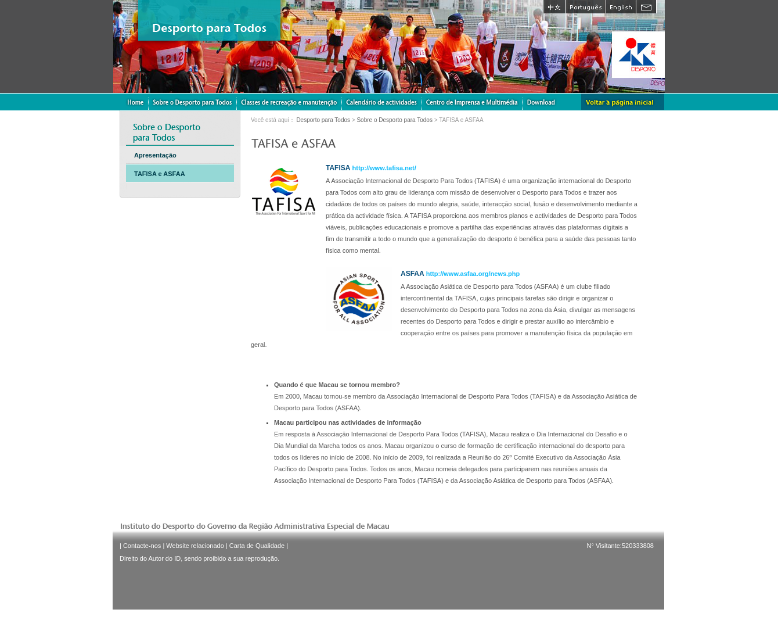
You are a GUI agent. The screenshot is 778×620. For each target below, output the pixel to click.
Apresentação (155, 155)
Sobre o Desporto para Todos (394, 120)
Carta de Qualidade (256, 545)
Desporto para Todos (323, 120)
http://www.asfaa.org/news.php (473, 273)
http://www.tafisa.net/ (384, 167)
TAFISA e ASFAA (159, 173)
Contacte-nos (142, 545)
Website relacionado (195, 545)
